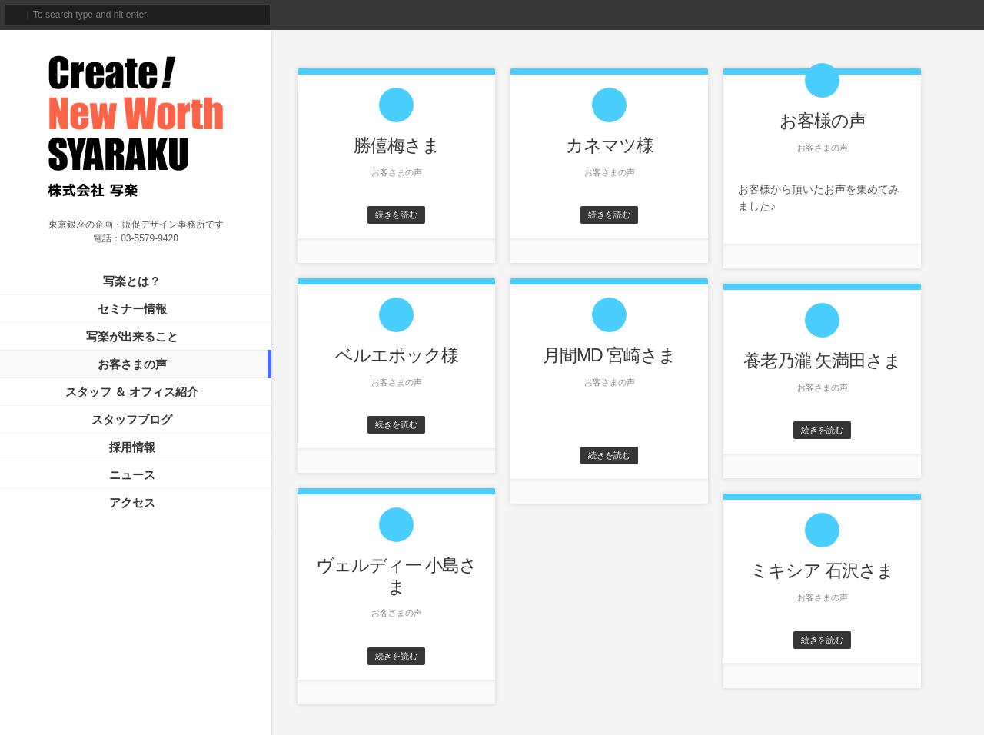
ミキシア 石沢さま (822, 570)
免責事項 (219, 687)
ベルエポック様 (396, 355)
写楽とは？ (132, 281)
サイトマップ (62, 687)
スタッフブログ (131, 419)
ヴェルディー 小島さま (396, 576)
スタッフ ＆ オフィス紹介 (131, 391)
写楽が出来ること (132, 336)
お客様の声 (823, 121)
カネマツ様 (609, 145)
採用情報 (132, 447)
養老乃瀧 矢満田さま (822, 361)
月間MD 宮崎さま (609, 355)
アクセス (132, 502)
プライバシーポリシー (145, 687)
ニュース (132, 474)
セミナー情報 (132, 308)
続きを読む (396, 214)
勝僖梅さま (397, 145)
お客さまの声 (132, 364)
